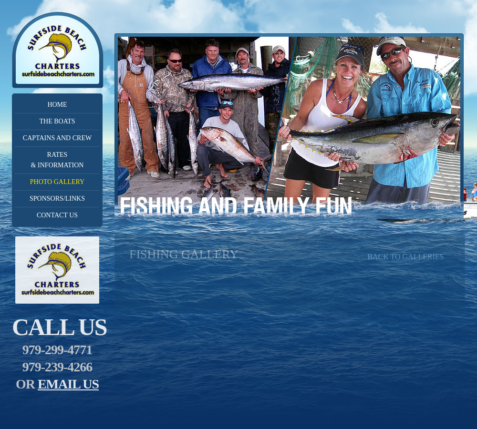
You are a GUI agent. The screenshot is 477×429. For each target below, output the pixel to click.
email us (68, 384)
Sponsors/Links (57, 198)
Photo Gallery (57, 181)
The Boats (57, 121)
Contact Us (57, 215)
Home (57, 104)
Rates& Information (57, 160)
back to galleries (405, 257)
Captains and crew (57, 138)
